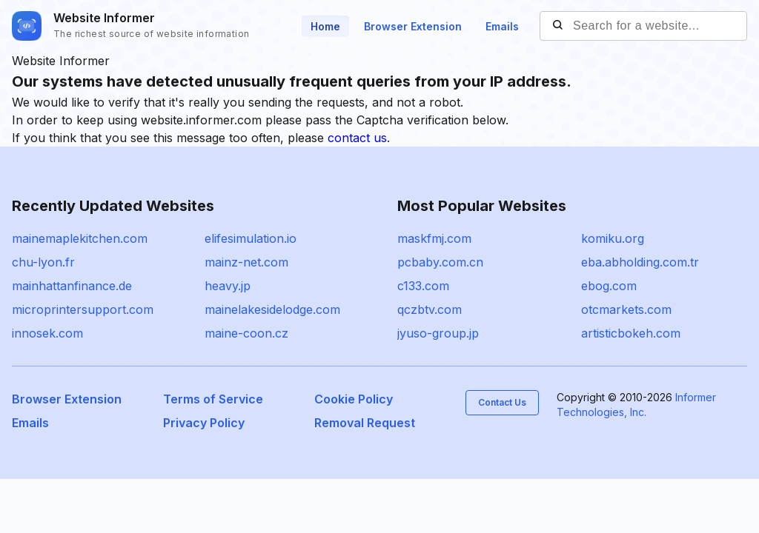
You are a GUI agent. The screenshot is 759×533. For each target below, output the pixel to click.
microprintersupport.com (82, 309)
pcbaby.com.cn (440, 262)
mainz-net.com (246, 262)
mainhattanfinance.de (72, 285)
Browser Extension (413, 26)
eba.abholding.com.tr (640, 262)
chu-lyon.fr (43, 262)
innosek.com (47, 333)
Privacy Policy (204, 422)
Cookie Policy (353, 399)
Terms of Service (213, 399)
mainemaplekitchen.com (80, 238)
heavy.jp (228, 285)
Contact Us (502, 402)
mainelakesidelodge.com (272, 309)
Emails (502, 26)
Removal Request (364, 422)
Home (325, 26)
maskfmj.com (434, 238)
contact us (357, 137)
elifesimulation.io (250, 238)
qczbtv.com (429, 309)
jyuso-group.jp (438, 333)
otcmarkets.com (626, 309)
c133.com (423, 285)
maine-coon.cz (246, 333)
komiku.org (612, 238)
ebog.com (609, 285)
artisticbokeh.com (630, 333)
